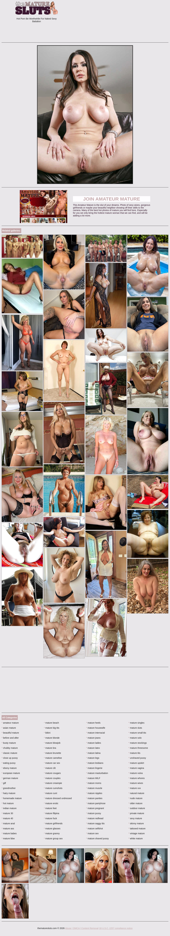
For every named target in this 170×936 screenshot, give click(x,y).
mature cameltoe (53, 758)
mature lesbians (94, 763)
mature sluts (135, 728)
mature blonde (52, 738)
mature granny (52, 833)
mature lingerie (94, 768)
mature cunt (50, 793)
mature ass (8, 828)
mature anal (8, 823)
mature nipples (94, 793)
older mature (135, 803)
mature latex (93, 748)
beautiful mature (10, 732)
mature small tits (137, 732)
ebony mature (9, 768)
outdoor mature (137, 808)
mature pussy (93, 813)
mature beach (51, 723)
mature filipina (51, 813)
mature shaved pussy (97, 838)
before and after (10, 738)
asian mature (9, 728)
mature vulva (136, 773)
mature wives (136, 783)
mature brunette (52, 753)
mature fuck (50, 818)
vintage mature (137, 833)
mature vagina (136, 768)
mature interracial (95, 732)
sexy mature (135, 818)
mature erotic (51, 803)
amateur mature (10, 723)
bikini (47, 732)
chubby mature (10, 748)
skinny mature (136, 823)
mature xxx (135, 788)
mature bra (50, 748)
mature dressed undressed (58, 798)
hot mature (8, 803)
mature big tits (51, 728)
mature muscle (94, 788)
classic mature (9, 753)
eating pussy (9, 763)
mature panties (94, 798)
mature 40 (7, 818)
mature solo (135, 738)
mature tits (134, 753)
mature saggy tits (95, 823)
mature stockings (138, 743)
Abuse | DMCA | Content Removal (81, 928)
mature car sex (52, 763)
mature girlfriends (53, 823)
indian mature (9, 808)
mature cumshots (53, 788)
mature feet (50, 808)
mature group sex (53, 838)
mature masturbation (97, 773)
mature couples (52, 778)
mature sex (92, 833)
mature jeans (93, 738)
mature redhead (94, 818)
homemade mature (12, 798)
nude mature (135, 798)
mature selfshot (94, 828)
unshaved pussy (137, 758)
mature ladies (93, 743)
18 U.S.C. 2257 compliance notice (116, 928)
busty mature (9, 743)
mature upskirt (136, 763)
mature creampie (53, 783)
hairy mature (8, 793)
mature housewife (95, 728)
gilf (4, 783)
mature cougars (52, 773)
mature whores (137, 778)
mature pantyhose (95, 803)
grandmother (9, 788)
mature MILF (93, 778)
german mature (10, 778)
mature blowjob (52, 743)
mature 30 (7, 813)
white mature (136, 838)
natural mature (136, 793)
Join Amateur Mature (111, 199)
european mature (11, 773)
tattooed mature (137, 828)
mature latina (93, 753)
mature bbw (8, 838)
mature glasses (52, 828)
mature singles (136, 723)
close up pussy (10, 758)
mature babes (9, 833)
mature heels (93, 723)
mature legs (92, 758)
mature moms (93, 783)
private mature (136, 813)
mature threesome (138, 748)
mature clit (50, 768)
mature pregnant (95, 808)
